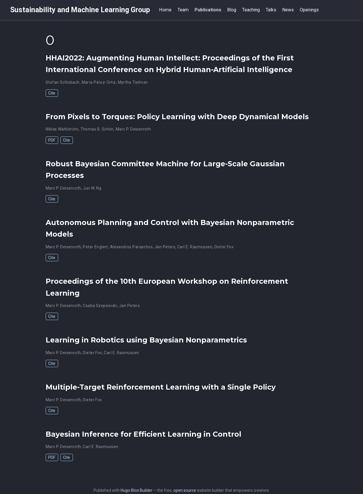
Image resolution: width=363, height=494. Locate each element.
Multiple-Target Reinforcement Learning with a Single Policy (161, 387)
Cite (51, 93)
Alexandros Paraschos (131, 247)
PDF (51, 140)
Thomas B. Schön (97, 129)
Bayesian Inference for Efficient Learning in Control (143, 434)
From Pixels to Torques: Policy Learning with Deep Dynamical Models (177, 116)
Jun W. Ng (92, 188)
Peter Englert (95, 247)
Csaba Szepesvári (100, 305)
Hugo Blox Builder (136, 490)
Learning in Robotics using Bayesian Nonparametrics (146, 340)
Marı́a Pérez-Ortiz (99, 82)
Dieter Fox (223, 247)
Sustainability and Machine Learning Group (80, 10)
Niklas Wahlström (62, 129)
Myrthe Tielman (133, 82)
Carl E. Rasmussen (194, 247)
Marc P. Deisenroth (133, 129)
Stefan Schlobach (63, 82)
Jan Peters (165, 247)
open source (184, 490)
